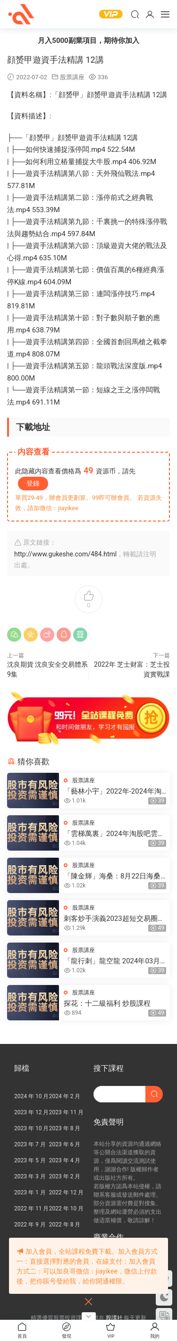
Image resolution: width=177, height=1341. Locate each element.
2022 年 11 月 (31, 1208)
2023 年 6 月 (65, 1144)
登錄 (33, 483)
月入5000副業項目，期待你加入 (88, 40)
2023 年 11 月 (66, 1112)
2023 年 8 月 (65, 1128)
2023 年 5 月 (30, 1160)
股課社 (21, 14)
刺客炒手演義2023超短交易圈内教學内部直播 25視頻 (114, 918)
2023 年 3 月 (30, 1176)
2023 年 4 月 (65, 1160)
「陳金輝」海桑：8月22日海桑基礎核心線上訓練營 (112, 876)
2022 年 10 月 (66, 1208)
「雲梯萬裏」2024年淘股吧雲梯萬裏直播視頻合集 (114, 833)
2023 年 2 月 (65, 1176)
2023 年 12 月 (31, 1112)
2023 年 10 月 (31, 1128)
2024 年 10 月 (31, 1096)
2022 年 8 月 (65, 1224)
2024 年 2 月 (65, 1096)
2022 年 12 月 (66, 1192)
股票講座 (72, 77)
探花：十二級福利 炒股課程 (107, 1003)
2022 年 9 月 (30, 1224)
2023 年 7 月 (30, 1144)
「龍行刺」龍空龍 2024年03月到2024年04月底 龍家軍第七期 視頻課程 (112, 961)
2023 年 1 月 (30, 1192)
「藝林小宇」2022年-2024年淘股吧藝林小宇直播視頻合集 (112, 791)
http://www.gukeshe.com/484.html (65, 554)
